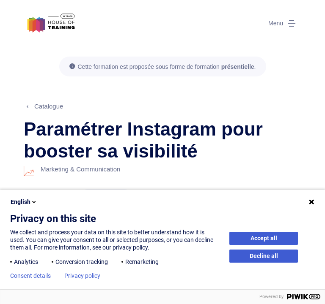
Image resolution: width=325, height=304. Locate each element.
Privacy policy (82, 275)
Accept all (264, 238)
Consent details (30, 275)
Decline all (264, 255)
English (24, 201)
